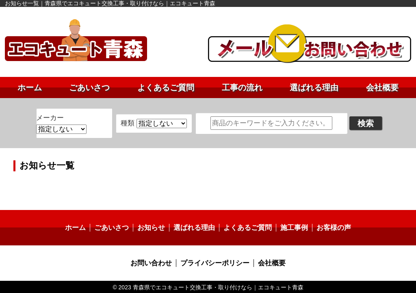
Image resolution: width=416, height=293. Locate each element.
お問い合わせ (153, 252)
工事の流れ (242, 87)
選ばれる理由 (314, 87)
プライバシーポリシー (214, 252)
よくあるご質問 (165, 87)
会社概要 (382, 87)
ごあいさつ (89, 87)
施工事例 (290, 218)
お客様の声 (328, 218)
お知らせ (154, 218)
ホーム (29, 87)
